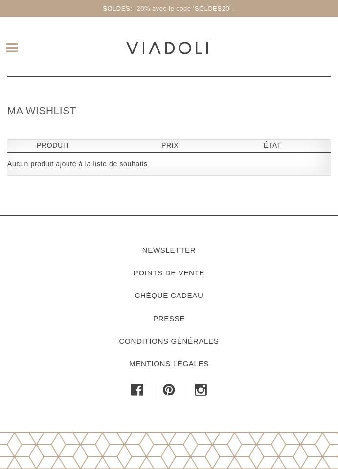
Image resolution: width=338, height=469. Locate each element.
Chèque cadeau (169, 295)
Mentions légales (169, 363)
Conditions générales (169, 341)
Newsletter (169, 250)
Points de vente (169, 273)
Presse (169, 318)
